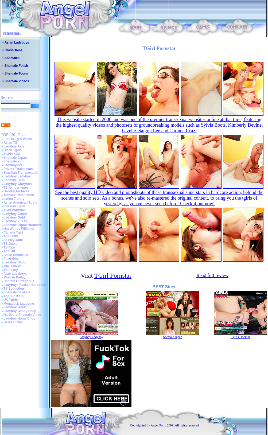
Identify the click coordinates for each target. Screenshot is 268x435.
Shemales (12, 58)
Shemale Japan (15, 158)
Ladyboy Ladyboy (17, 176)
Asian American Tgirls (20, 202)
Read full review (212, 275)
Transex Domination (18, 195)
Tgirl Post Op (13, 296)
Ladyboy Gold (14, 217)
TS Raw (9, 247)
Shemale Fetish (16, 66)
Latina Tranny (13, 199)
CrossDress (13, 50)
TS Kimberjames (16, 187)
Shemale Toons (16, 73)
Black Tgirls (12, 150)
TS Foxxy (10, 270)
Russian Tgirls (14, 206)
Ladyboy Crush (15, 214)
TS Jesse (10, 244)
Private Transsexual (18, 169)
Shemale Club (14, 180)
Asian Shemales (15, 255)
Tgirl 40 (9, 251)
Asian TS (10, 143)
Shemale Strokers (16, 292)
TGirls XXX (11, 154)
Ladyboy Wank (14, 307)
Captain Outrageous (18, 281)
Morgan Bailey (14, 277)
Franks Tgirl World (17, 139)
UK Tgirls (10, 300)
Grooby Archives (16, 191)
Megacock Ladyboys (19, 303)
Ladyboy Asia (13, 146)
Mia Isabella (12, 266)
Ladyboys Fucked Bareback (24, 285)
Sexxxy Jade (13, 240)
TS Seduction (13, 288)
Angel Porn (158, 425)
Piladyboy (11, 259)
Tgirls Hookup (240, 337)
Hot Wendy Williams (18, 229)
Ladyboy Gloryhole (18, 184)
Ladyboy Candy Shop (19, 311)
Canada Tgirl (13, 232)
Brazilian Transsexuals (20, 172)
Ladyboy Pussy (15, 221)
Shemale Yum (13, 161)
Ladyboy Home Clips (19, 318)
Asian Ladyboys (17, 42)
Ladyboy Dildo (14, 262)
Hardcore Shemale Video (22, 315)
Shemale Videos (17, 81)
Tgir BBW (10, 236)
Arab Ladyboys (15, 273)
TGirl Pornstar (14, 210)
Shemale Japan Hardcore (22, 225)
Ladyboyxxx (12, 165)
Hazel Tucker (13, 322)
